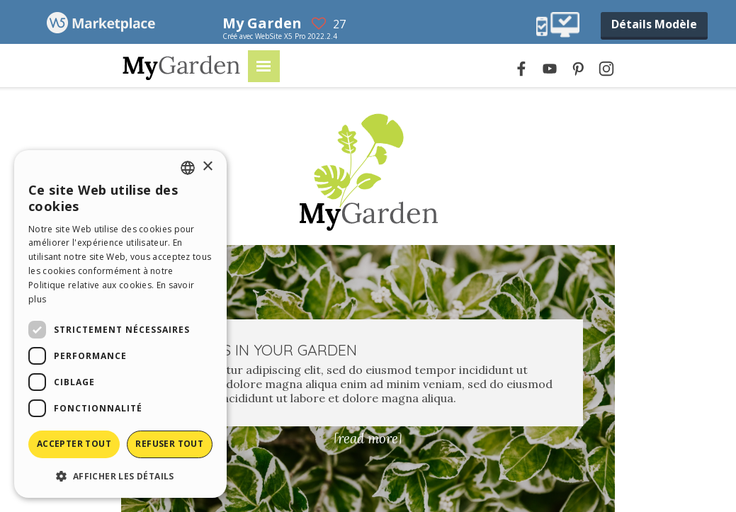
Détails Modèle (654, 24)
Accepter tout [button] (74, 444)
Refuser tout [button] (169, 444)
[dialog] (120, 324)
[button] (120, 475)
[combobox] (188, 168)
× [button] (207, 166)
